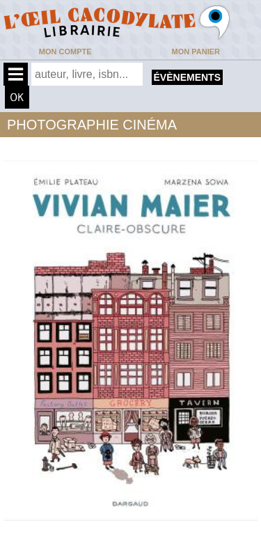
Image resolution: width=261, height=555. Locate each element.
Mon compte (65, 51)
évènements (187, 77)
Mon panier (196, 51)
